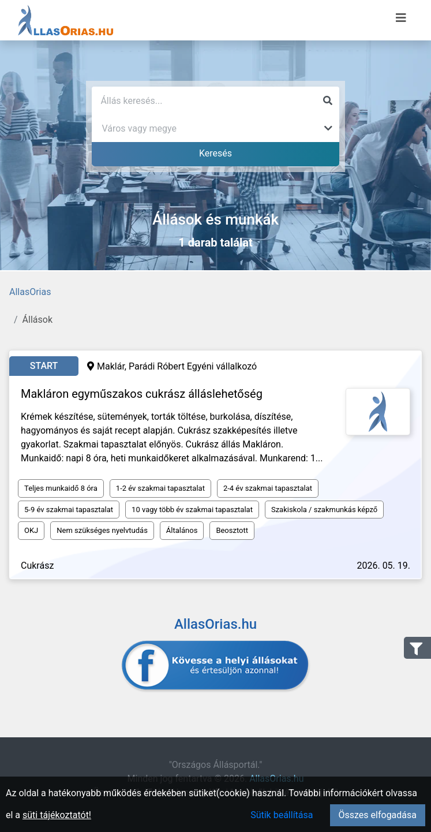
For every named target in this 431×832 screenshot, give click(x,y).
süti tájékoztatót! (57, 814)
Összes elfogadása (378, 814)
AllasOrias (30, 291)
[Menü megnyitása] (401, 18)
